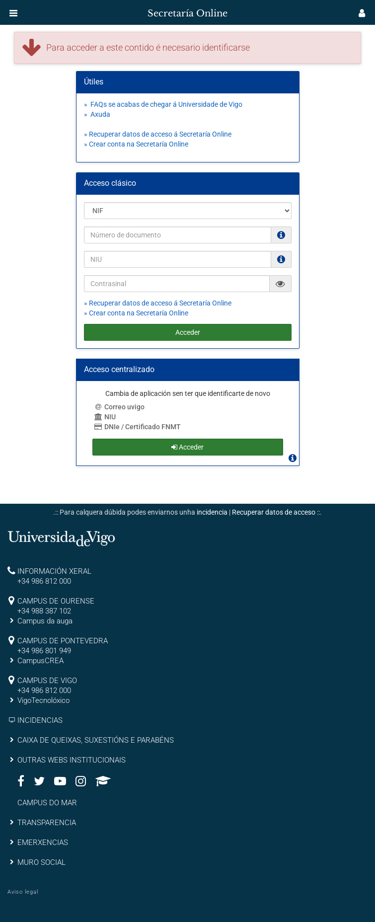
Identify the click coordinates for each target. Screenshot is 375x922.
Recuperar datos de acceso (273, 512)
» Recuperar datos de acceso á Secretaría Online (157, 134)
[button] (13, 13)
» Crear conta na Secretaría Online (136, 144)
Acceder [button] (187, 447)
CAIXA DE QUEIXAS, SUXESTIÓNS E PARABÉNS (95, 740)
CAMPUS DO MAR (47, 802)
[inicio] (26, 10)
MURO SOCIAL (41, 862)
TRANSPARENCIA (46, 822)
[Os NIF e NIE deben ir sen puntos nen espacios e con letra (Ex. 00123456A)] (281, 235)
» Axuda (97, 114)
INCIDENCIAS (40, 720)
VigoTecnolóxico (43, 700)
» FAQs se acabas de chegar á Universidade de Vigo (163, 104)
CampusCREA (40, 660)
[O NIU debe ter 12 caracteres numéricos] (281, 259)
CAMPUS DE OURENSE (55, 601)
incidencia (212, 512)
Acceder (187, 332)
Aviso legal (22, 892)
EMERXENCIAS (42, 842)
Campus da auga (45, 620)
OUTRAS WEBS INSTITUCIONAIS (71, 760)
